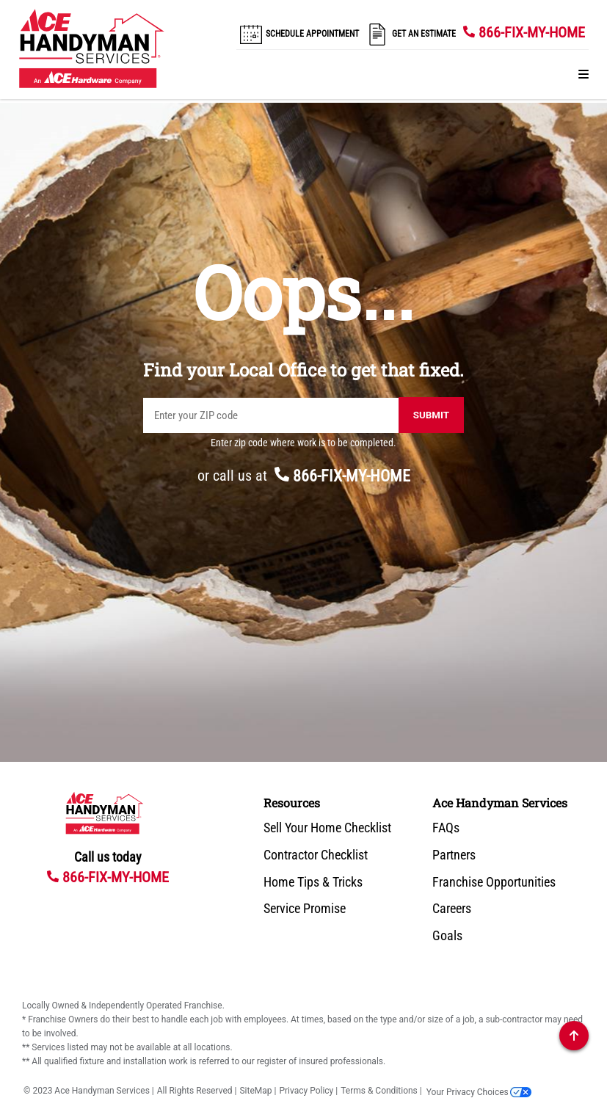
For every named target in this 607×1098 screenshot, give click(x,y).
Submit (431, 415)
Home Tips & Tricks (313, 882)
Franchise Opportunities (494, 882)
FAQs (445, 828)
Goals (447, 935)
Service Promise (304, 908)
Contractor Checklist (315, 855)
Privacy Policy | (308, 1091)
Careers (451, 908)
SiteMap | (257, 1091)
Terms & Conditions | (381, 1091)
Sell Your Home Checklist (327, 828)
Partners (454, 855)
